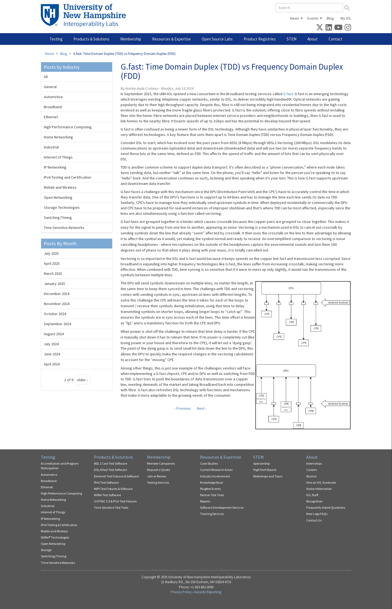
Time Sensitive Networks (64, 227)
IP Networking (55, 167)
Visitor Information (319, 489)
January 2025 (54, 283)
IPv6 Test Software (106, 482)
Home (49, 53)
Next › (201, 408)
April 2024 (52, 364)
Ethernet (51, 116)
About (312, 39)
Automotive (53, 96)
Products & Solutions (91, 39)
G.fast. (288, 93)
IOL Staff (312, 495)
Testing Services (158, 482)
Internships (314, 463)
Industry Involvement (215, 476)
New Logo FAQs (316, 514)
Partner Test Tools (212, 495)
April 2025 (52, 263)
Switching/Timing (58, 217)
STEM (291, 39)
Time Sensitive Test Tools (111, 507)
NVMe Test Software (107, 495)
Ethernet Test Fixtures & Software (116, 476)
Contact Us (313, 520)
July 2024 (51, 343)
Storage (46, 550)
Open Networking (58, 197)
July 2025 (51, 253)
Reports (205, 501)
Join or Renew (156, 476)
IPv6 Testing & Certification (59, 525)
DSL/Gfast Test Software (110, 470)
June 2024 (52, 354)
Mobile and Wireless (60, 187)
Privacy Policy (181, 592)
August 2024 (54, 333)
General (50, 86)
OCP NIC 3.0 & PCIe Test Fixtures (115, 501)
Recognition (314, 501)
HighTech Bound (264, 470)
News (294, 18)
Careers (311, 470)
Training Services (212, 514)
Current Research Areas (216, 470)
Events (312, 18)
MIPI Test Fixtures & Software (113, 489)
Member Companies (161, 463)
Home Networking (58, 137)
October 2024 (55, 313)
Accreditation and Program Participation (60, 465)
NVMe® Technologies (55, 537)
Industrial (51, 147)
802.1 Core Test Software (110, 463)
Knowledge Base (211, 482)
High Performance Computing (68, 127)
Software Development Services (222, 507)
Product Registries (260, 39)
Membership (130, 39)
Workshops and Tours (267, 476)
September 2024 (57, 323)
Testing (56, 39)
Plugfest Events (210, 489)
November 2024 (56, 303)
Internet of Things (58, 157)
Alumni (311, 476)
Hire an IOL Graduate (321, 482)
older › (82, 379)
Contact (335, 39)
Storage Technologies (62, 207)
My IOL (346, 18)
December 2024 (56, 293)
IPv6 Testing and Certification (67, 177)
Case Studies (209, 463)
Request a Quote (158, 470)
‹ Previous (182, 408)
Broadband (53, 106)
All (46, 76)
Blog (330, 18)
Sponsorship (261, 463)
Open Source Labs (217, 39)
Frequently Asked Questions (325, 507)
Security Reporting (207, 592)
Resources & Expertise (171, 39)
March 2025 (53, 273)
